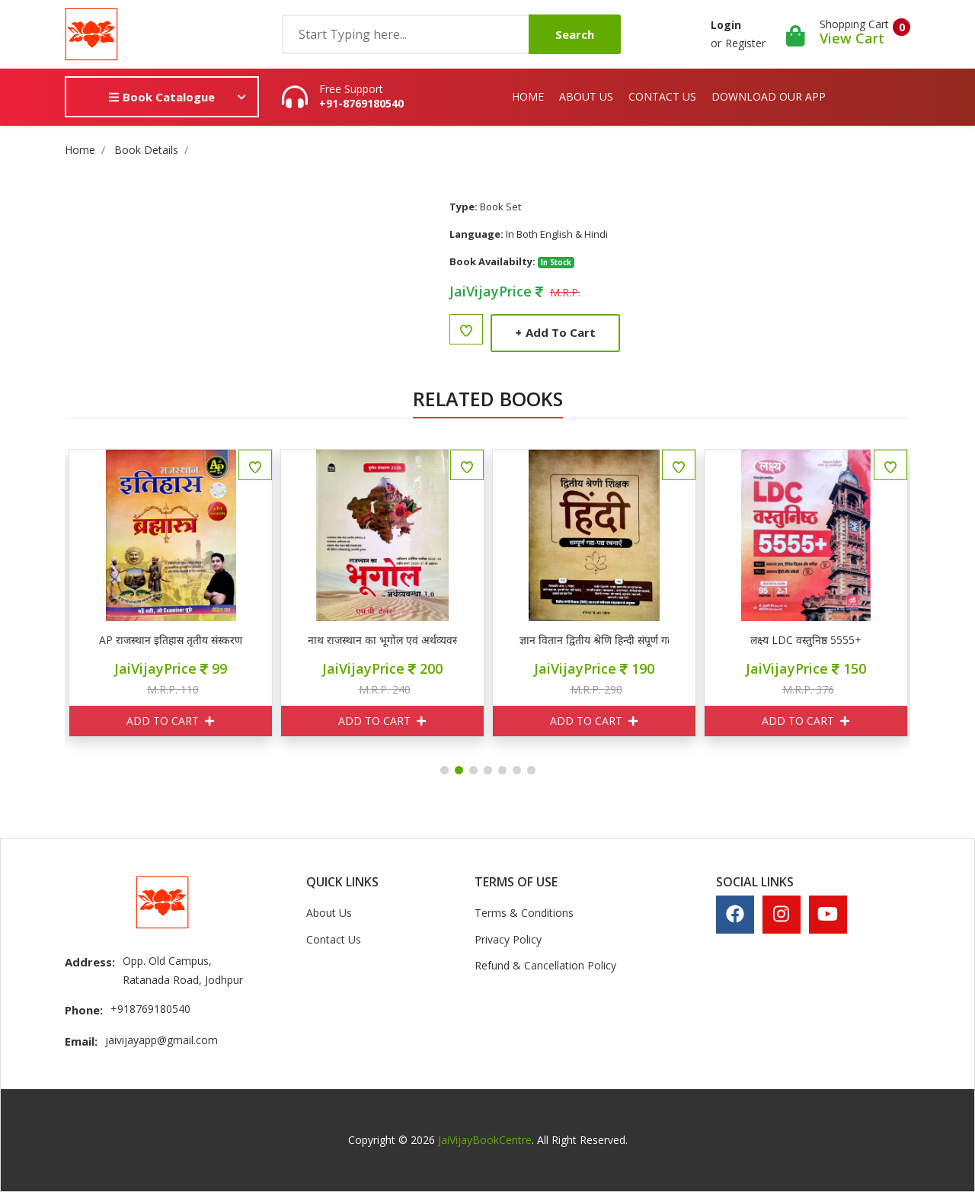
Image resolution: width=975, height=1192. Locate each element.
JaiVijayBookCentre (485, 1140)
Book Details (146, 150)
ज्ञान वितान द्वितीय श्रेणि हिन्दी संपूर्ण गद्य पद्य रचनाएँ (629, 640)
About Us (586, 96)
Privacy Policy (508, 939)
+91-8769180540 (361, 103)
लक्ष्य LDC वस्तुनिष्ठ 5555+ (841, 640)
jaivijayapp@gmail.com (161, 1040)
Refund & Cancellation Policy (545, 965)
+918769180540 (150, 1008)
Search (574, 34)
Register (745, 43)
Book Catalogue (161, 96)
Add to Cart (555, 332)
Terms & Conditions (524, 912)
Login (726, 25)
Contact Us (662, 96)
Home (528, 96)
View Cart (852, 38)
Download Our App (768, 96)
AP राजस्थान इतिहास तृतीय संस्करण (205, 640)
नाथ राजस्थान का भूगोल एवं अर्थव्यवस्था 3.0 (417, 640)
